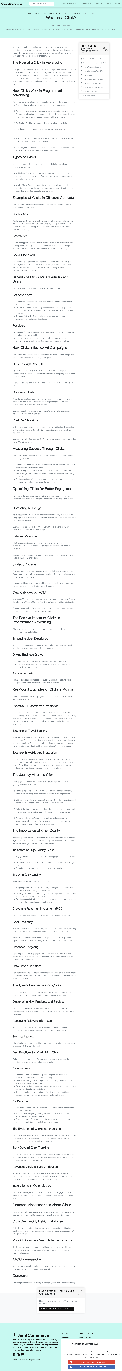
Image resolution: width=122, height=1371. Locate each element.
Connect (87, 1362)
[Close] (119, 1344)
